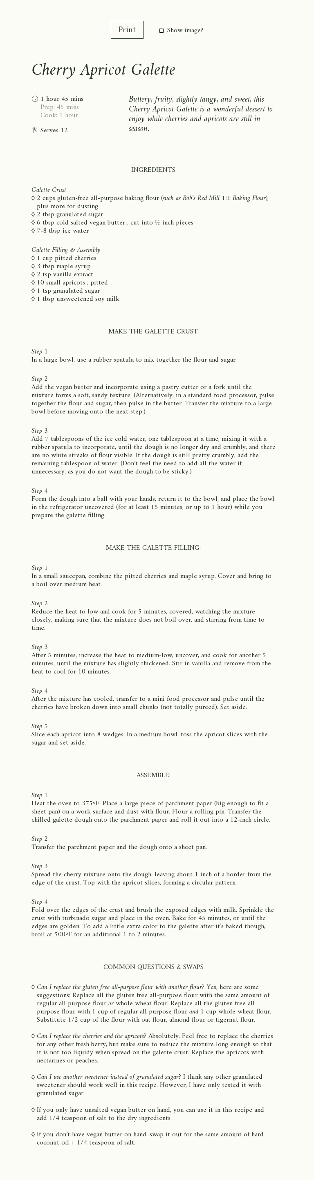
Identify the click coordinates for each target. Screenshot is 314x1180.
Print (127, 30)
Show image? (181, 31)
